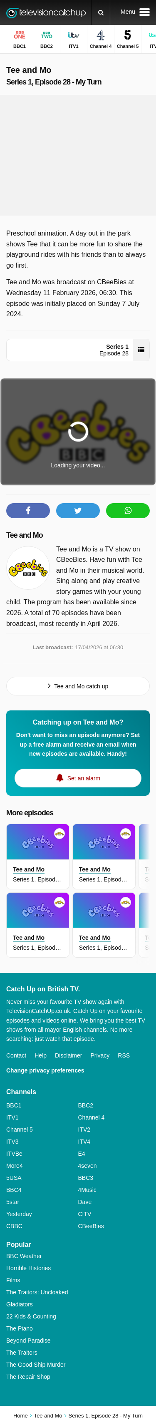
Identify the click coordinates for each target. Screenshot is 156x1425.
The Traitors (21, 1352)
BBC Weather (24, 1256)
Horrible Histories (28, 1268)
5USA (14, 1177)
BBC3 (86, 1177)
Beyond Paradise (28, 1340)
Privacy (99, 1055)
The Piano (19, 1328)
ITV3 (12, 1141)
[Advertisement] (78, 155)
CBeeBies (91, 1226)
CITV (85, 1214)
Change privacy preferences (45, 1070)
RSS (124, 1055)
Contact (16, 1055)
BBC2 (86, 1105)
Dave (85, 1202)
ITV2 (84, 1129)
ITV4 (84, 1141)
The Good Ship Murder (35, 1364)
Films (13, 1280)
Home (20, 1416)
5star (12, 1202)
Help (41, 1055)
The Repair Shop (28, 1376)
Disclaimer (68, 1055)
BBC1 (14, 1105)
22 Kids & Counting (31, 1316)
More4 (14, 1165)
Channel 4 (91, 1117)
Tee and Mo (24, 535)
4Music (87, 1190)
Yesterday (19, 1214)
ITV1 (12, 1117)
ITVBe (14, 1153)
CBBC (14, 1226)
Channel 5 (19, 1129)
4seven (87, 1165)
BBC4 (14, 1190)
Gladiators (19, 1304)
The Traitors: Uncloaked (37, 1292)
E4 (81, 1153)
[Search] (101, 12)
